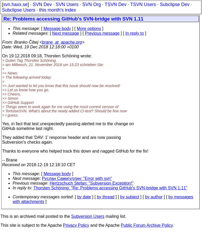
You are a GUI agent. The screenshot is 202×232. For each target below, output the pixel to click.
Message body (57, 28)
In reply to (134, 33)
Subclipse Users (18, 10)
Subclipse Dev (174, 4)
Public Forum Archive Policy (147, 225)
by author (154, 197)
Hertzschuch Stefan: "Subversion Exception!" (92, 183)
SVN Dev (42, 4)
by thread (105, 197)
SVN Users (66, 4)
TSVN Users (143, 4)
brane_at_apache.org (62, 42)
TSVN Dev (116, 4)
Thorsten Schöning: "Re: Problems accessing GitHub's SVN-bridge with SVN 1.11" (110, 188)
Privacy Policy (76, 225)
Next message (65, 33)
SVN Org (91, 4)
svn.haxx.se (15, 4)
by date (84, 197)
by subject (129, 197)
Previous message (102, 33)
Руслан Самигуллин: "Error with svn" (77, 178)
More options (89, 28)
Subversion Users (87, 216)
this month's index (57, 10)
